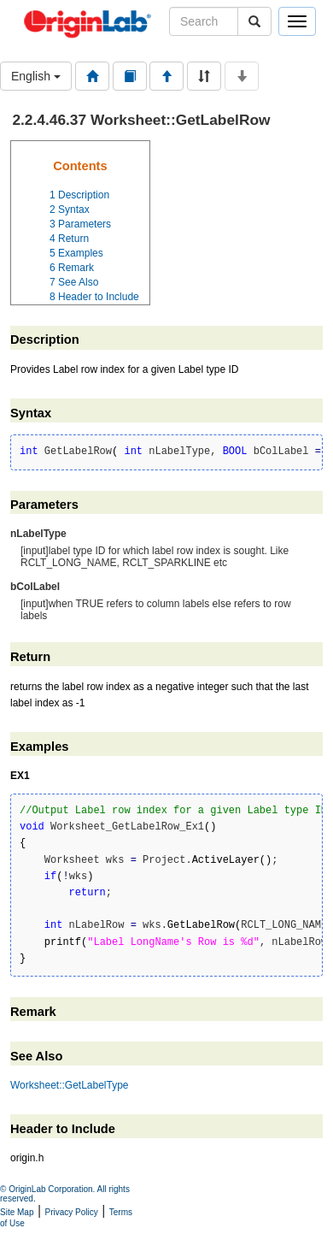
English (36, 76)
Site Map (16, 1212)
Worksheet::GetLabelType (69, 1085)
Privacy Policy (71, 1212)
